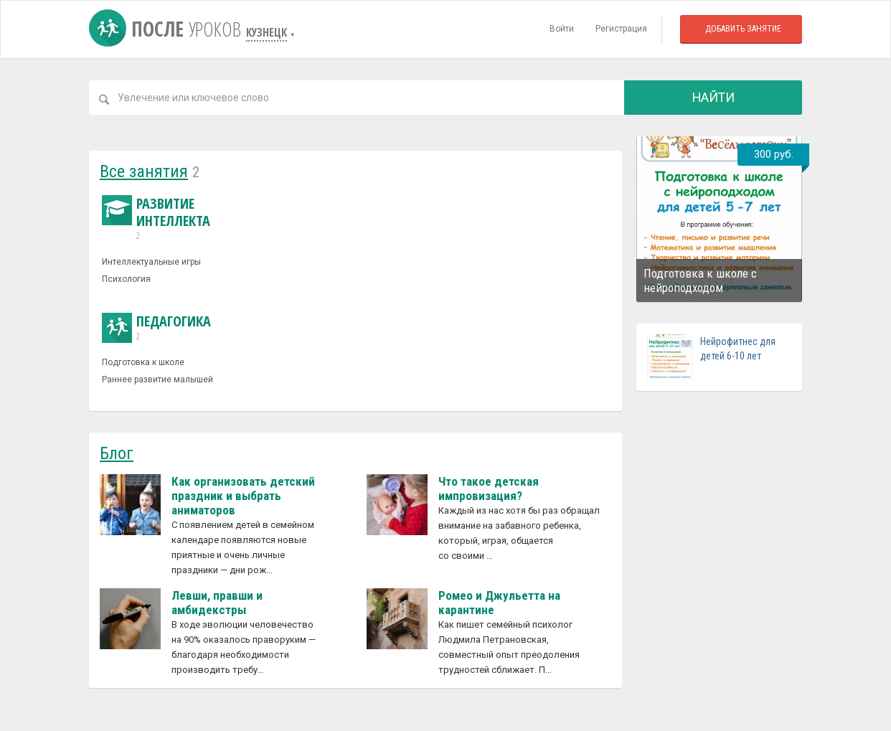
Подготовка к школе (143, 362)
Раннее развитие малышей (157, 379)
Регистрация (621, 29)
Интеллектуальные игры (151, 262)
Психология (126, 279)
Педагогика (156, 328)
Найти (713, 97)
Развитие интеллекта (182, 218)
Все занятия (144, 171)
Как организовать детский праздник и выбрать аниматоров (243, 495)
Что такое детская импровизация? (488, 488)
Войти (562, 29)
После (167, 28)
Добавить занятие (743, 29)
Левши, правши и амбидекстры (217, 602)
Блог (116, 453)
